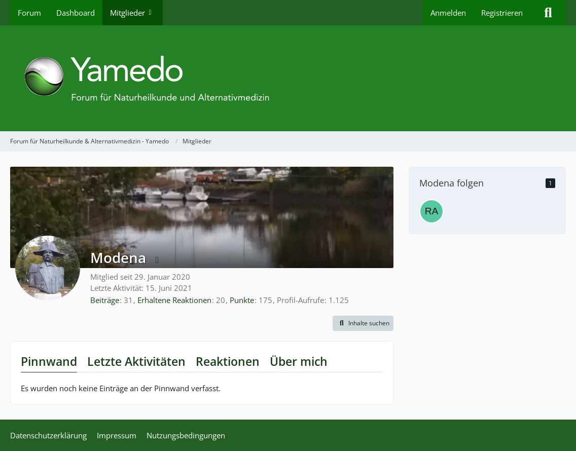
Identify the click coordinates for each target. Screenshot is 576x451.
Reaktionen (228, 361)
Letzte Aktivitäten (136, 361)
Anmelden (448, 13)
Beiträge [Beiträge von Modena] (104, 300)
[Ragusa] (431, 211)
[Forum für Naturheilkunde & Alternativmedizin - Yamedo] (288, 78)
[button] (363, 323)
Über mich (299, 361)
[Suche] (548, 12)
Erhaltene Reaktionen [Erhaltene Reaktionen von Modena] (174, 300)
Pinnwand (49, 361)
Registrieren (502, 13)
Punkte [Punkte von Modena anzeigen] (242, 300)
